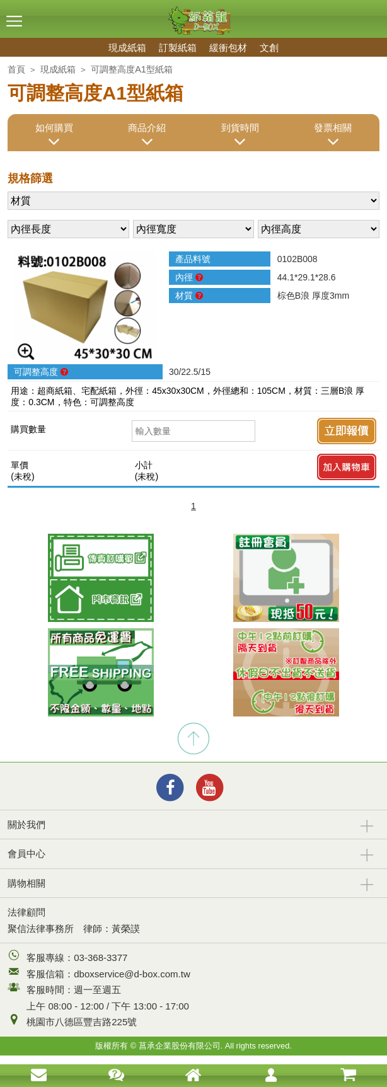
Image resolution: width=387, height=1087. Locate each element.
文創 (269, 47)
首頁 (16, 69)
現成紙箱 (127, 47)
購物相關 (26, 883)
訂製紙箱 (178, 47)
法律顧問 (26, 912)
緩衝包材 (228, 47)
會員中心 (26, 853)
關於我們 (26, 824)
